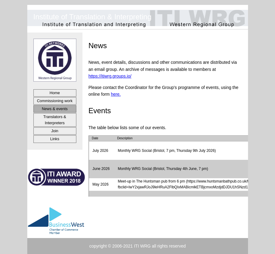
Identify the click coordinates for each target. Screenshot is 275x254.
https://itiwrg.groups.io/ (110, 76)
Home (55, 93)
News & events (55, 109)
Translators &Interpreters (54, 120)
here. (116, 94)
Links (54, 139)
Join (54, 131)
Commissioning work (54, 101)
